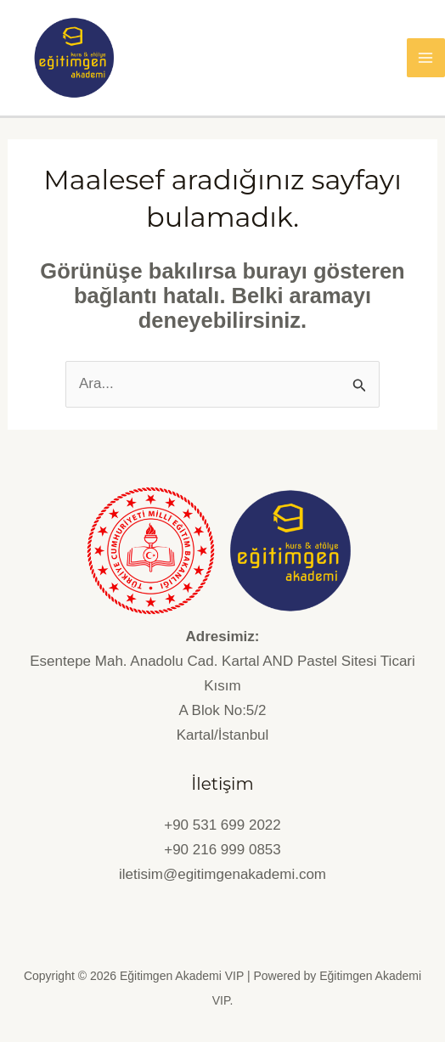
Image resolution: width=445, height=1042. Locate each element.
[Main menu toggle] (426, 57)
